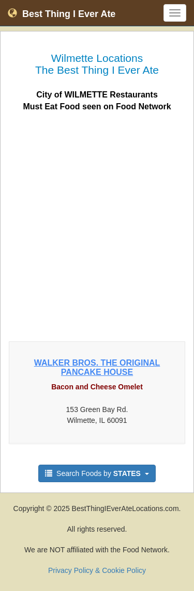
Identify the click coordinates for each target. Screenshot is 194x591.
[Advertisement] (97, 223)
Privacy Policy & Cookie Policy (97, 570)
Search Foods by (97, 473)
